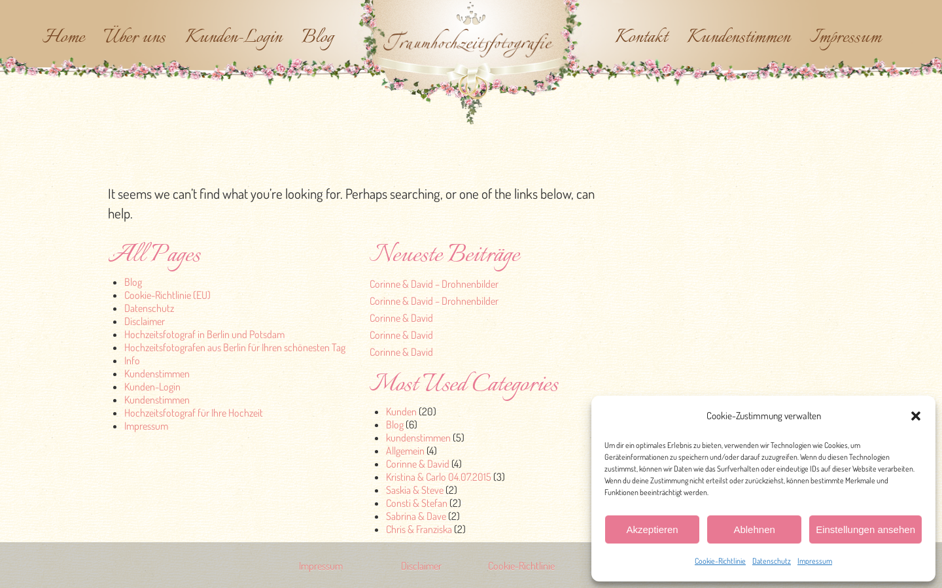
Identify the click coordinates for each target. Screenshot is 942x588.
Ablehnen (754, 529)
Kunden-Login (233, 38)
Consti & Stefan (416, 503)
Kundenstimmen (738, 38)
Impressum (814, 561)
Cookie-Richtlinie (720, 561)
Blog (318, 38)
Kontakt (641, 38)
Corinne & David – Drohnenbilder (434, 283)
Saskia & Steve (415, 489)
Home (63, 38)
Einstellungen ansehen (865, 529)
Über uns (135, 38)
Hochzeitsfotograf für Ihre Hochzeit (193, 412)
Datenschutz (771, 561)
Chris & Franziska (419, 529)
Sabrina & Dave (416, 516)
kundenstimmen (418, 437)
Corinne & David (401, 317)
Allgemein (405, 450)
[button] (915, 416)
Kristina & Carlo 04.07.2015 (438, 476)
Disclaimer (144, 321)
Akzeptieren (652, 529)
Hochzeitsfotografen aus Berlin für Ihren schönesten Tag (234, 347)
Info (132, 360)
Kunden (401, 411)
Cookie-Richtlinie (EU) (167, 295)
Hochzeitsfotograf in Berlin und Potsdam (204, 334)
